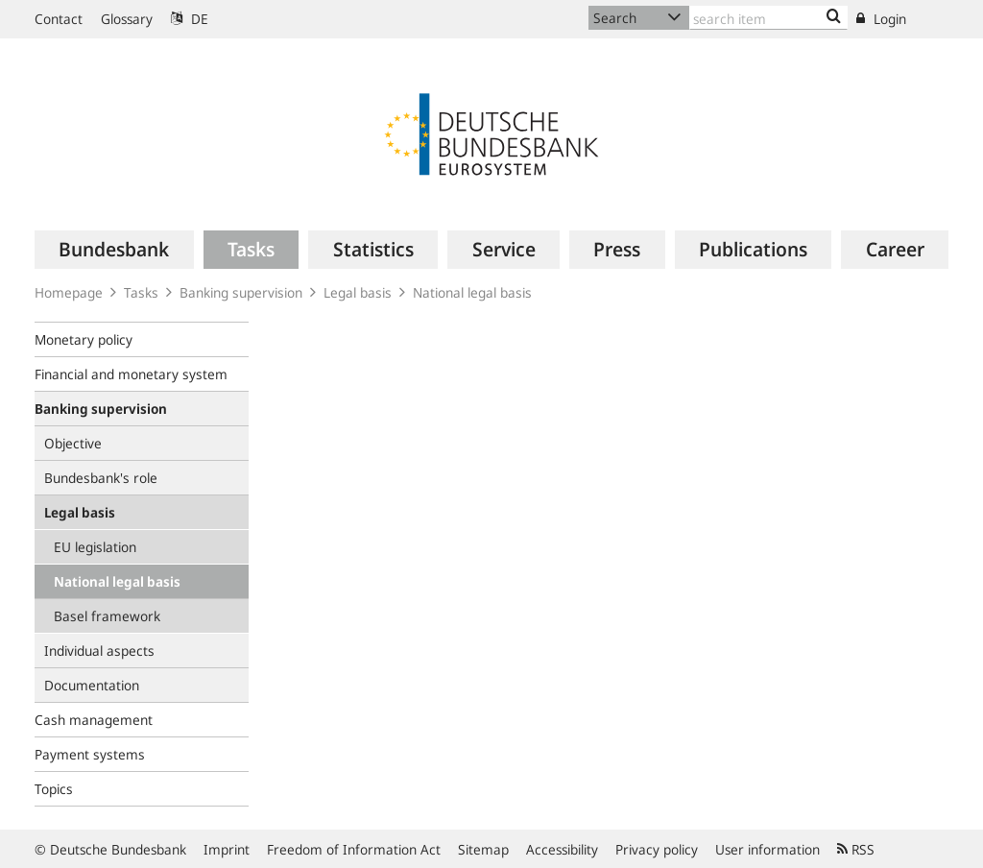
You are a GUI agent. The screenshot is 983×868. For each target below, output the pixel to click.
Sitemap (483, 849)
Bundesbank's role (100, 478)
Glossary (127, 19)
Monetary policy (83, 339)
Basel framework (107, 616)
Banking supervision (241, 292)
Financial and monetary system (131, 374)
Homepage (69, 292)
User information (767, 849)
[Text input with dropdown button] (768, 18)
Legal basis (358, 292)
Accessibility (562, 849)
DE (189, 19)
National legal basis (472, 292)
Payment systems (90, 754)
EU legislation (95, 547)
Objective (73, 443)
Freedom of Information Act (354, 849)
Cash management (94, 720)
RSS (856, 849)
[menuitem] (114, 249)
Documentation (91, 685)
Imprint (227, 849)
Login (881, 19)
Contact (59, 19)
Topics (54, 789)
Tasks (141, 292)
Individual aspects (99, 650)
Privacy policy (656, 849)
